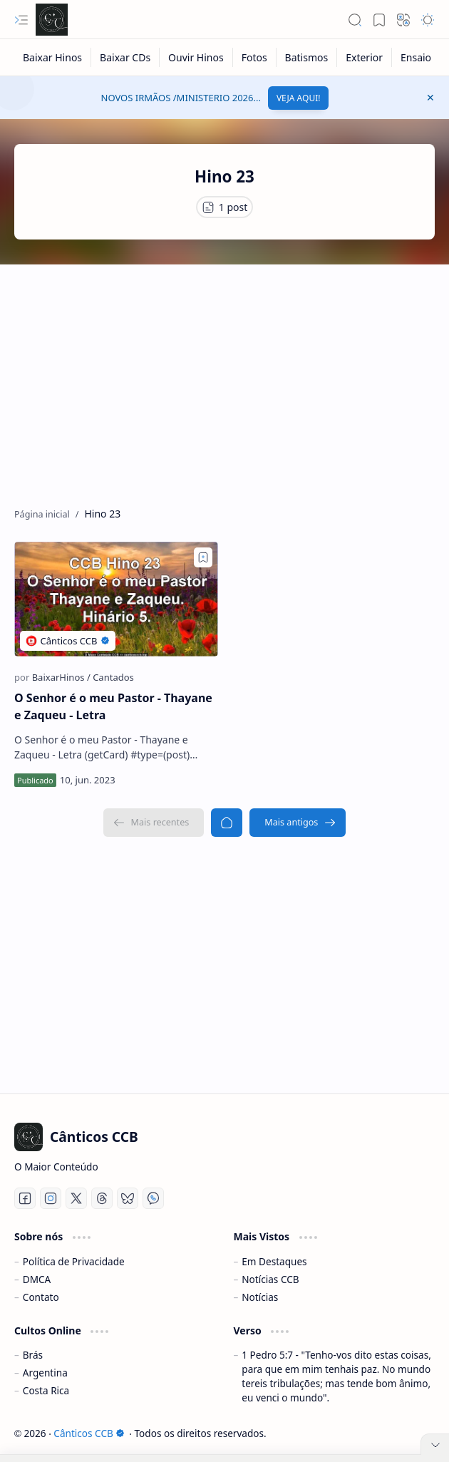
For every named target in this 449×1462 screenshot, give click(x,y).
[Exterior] (364, 57)
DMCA (37, 1279)
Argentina (45, 1372)
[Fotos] (255, 57)
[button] (21, 20)
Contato (41, 1297)
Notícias (260, 1297)
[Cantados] (113, 677)
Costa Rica (46, 1390)
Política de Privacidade (74, 1261)
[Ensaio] (416, 57)
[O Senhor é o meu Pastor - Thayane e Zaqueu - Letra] (116, 599)
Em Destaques (274, 1261)
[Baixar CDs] (125, 57)
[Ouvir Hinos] (196, 57)
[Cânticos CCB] (52, 20)
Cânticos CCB (88, 1433)
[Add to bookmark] (203, 557)
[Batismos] (307, 57)
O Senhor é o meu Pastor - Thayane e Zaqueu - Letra (113, 706)
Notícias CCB (270, 1279)
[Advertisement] (224, 378)
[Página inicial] (226, 822)
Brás (33, 1354)
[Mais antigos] (297, 822)
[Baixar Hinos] (52, 57)
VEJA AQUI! (299, 98)
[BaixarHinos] (61, 677)
